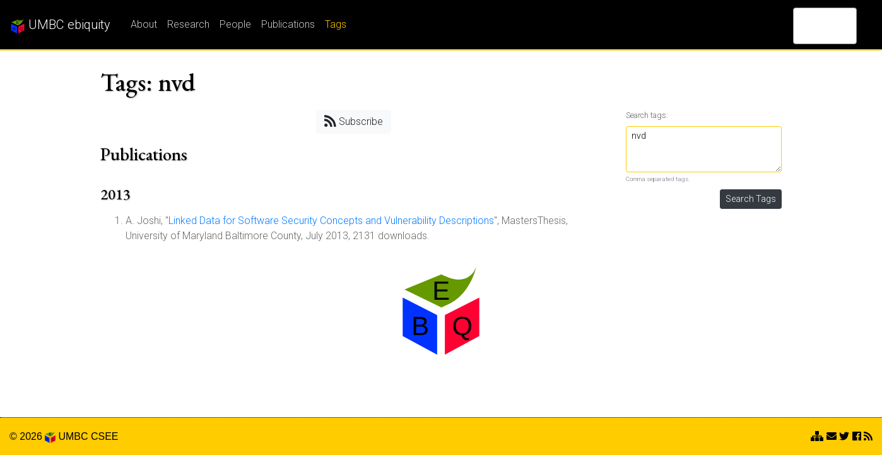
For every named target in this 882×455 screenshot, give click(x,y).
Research (188, 24)
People (235, 24)
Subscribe (353, 120)
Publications (288, 24)
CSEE (105, 436)
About (144, 24)
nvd (704, 149)
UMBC (73, 436)
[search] (808, 25)
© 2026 (32, 436)
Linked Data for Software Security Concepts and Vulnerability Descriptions (331, 221)
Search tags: (647, 115)
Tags (335, 24)
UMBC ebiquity (60, 25)
